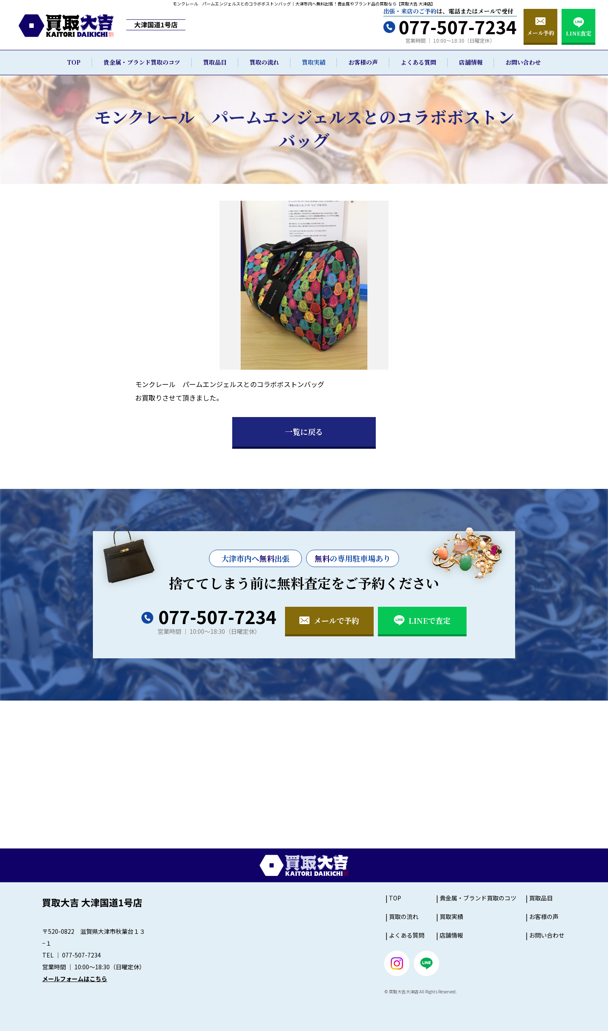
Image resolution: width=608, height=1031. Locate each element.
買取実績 (314, 62)
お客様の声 (363, 62)
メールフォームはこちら (74, 978)
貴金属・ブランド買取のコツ (141, 62)
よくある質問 (418, 62)
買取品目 (215, 62)
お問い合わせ (523, 62)
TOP (74, 62)
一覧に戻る (304, 431)
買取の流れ (264, 62)
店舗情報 (471, 62)
